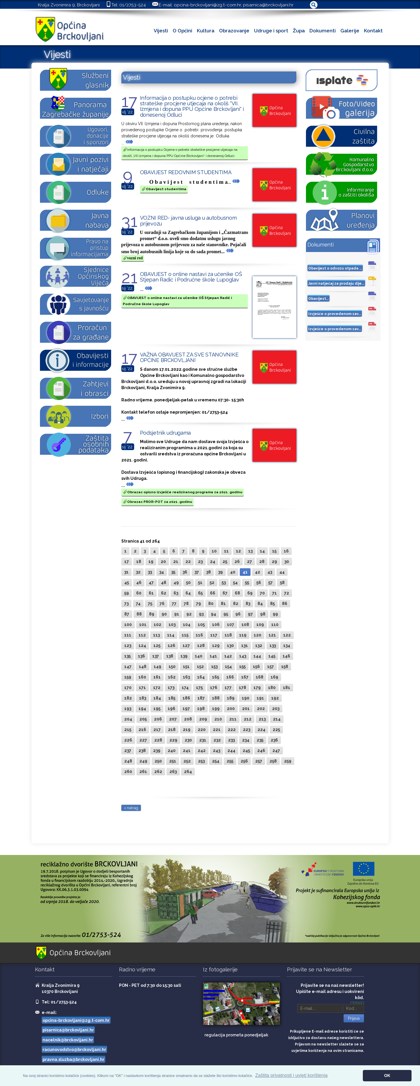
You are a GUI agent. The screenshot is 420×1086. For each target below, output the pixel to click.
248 (128, 761)
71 (274, 593)
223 (246, 729)
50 (188, 582)
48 (163, 582)
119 (242, 635)
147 (128, 666)
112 (142, 635)
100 (128, 624)
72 (286, 593)
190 (245, 698)
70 (262, 593)
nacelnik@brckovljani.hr (68, 1040)
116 (199, 635)
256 (244, 761)
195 (156, 708)
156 (256, 666)
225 (276, 729)
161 (157, 677)
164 (201, 677)
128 (201, 645)
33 (150, 572)
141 (213, 656)
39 (220, 572)
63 (176, 593)
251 (172, 761)
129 (216, 645)
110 (275, 624)
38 (208, 572)
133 (273, 645)
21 (175, 561)
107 (230, 624)
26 (237, 561)
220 (202, 729)
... (127, 143)
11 (226, 551)
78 (186, 603)
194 (142, 708)
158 (284, 666)
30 (286, 561)
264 (188, 771)
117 (213, 635)
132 (258, 645)
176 (213, 687)
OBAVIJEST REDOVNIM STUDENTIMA (186, 172)
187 (201, 698)
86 (284, 603)
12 (238, 551)
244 (231, 750)
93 (201, 614)
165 (215, 677)
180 (272, 687)
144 (257, 656)
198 (201, 708)
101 (142, 624)
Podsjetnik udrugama (165, 433)
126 (171, 645)
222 (232, 729)
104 (186, 624)
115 (185, 635)
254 (215, 761)
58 (282, 582)
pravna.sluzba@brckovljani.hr (73, 1059)
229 (173, 740)
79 (198, 603)
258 (273, 761)
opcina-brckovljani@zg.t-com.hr (207, 5)
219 (186, 729)
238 (142, 750)
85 (272, 603)
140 (198, 656)
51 (200, 582)
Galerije (349, 31)
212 (247, 719)
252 (187, 761)
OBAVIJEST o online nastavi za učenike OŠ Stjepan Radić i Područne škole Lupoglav (191, 277)
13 (250, 551)
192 (275, 698)
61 (151, 593)
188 (216, 698)
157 (270, 666)
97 (250, 614)
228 (158, 740)
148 (142, 666)
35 (173, 572)
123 (127, 645)
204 (128, 719)
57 (270, 582)
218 (172, 729)
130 (230, 645)
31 (126, 572)
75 (150, 603)
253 (201, 761)
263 (173, 771)
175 (199, 687)
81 (223, 603)
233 (231, 740)
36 (185, 572)
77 (174, 603)
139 (184, 656)
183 (142, 698)
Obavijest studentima (163, 189)
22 (188, 561)
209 (203, 719)
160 (142, 677)
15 (274, 551)
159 (127, 677)
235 (260, 740)
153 (214, 666)
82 (235, 603)
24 (212, 561)
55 (247, 582)
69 (250, 593)
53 (224, 582)
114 (170, 635)
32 (138, 572)
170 (128, 687)
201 (246, 708)
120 (257, 635)
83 (248, 603)
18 (138, 561)
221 (216, 729)
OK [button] (387, 1075)
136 (141, 656)
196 (171, 708)
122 (287, 635)
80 (211, 603)
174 (185, 687)
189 (231, 698)
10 (214, 551)
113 (156, 635)
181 (286, 687)
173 (171, 687)
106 (216, 624)
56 (258, 582)
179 (257, 687)
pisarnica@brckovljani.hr (268, 5)
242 (202, 750)
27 (249, 561)
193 (127, 708)
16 (286, 551)
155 (242, 666)
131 (244, 645)
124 (142, 645)
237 (127, 750)
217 (157, 729)
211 (233, 719)
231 (202, 740)
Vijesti (161, 31)
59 (126, 593)
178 (242, 687)
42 (257, 572)
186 (186, 698)
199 (216, 708)
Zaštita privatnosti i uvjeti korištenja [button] (291, 1075)
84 (260, 603)
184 (157, 698)
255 (230, 761)
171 (142, 687)
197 (186, 708)
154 (228, 666)
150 (172, 666)
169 (274, 677)
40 (232, 572)
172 (156, 687)
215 (127, 729)
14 (262, 551)
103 (172, 624)
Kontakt (373, 31)
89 (151, 614)
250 (158, 761)
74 (138, 603)
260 (128, 771)
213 (262, 719)
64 (188, 593)
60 (138, 593)
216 (142, 729)
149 (157, 666)
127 (186, 645)
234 (245, 740)
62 (163, 593)
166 (230, 677)
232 (217, 740)
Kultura (205, 31)
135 (127, 656)
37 (197, 572)
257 (258, 761)
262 (158, 771)
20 (163, 561)
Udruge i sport (271, 31)
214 (277, 719)
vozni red (133, 258)
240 (172, 750)
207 (173, 719)
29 (274, 561)
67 (225, 593)
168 (259, 677)
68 (237, 593)
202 (261, 708)
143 (242, 656)
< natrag (131, 808)
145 (271, 656)
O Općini (182, 31)
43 (269, 572)
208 (188, 719)
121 (272, 635)
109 (260, 624)
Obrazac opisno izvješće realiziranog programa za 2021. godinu (182, 492)
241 (186, 750)
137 (155, 656)
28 (262, 561)
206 (158, 719)
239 (156, 750)
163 (186, 677)
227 (143, 740)
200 (231, 708)
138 (169, 656)
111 (127, 635)
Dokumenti (322, 31)
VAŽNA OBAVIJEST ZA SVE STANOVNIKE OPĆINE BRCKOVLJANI (189, 357)
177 (228, 687)
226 (128, 740)
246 (261, 750)
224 (261, 729)
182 (128, 698)
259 (287, 761)
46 (138, 582)
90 (164, 614)
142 (228, 656)
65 (200, 593)
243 (216, 750)
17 (126, 561)
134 (286, 645)
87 (126, 614)
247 (276, 750)
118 (228, 635)
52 (212, 582)
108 (245, 624)
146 (286, 656)
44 (282, 572)
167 (245, 677)
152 (200, 666)
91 (176, 614)
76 (162, 603)
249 (143, 761)
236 (274, 740)
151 (186, 666)
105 (201, 624)
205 (143, 719)
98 (262, 614)
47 (151, 582)
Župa (299, 31)
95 (225, 614)
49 (176, 582)
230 (188, 740)
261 (143, 771)
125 (156, 645)
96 (238, 614)
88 (139, 614)
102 (157, 624)
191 (260, 698)
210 (218, 719)
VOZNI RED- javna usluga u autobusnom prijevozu (188, 220)
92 (189, 614)
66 (212, 593)
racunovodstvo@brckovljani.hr (74, 1049)
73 (126, 603)
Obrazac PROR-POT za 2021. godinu (157, 501)
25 (225, 561)
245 (246, 750)
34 (161, 572)
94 (213, 614)
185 (171, 698)
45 (126, 582)
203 (275, 708)
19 (150, 561)
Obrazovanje (234, 31)
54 (235, 582)
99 (275, 614)
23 (200, 561)
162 (172, 677)
